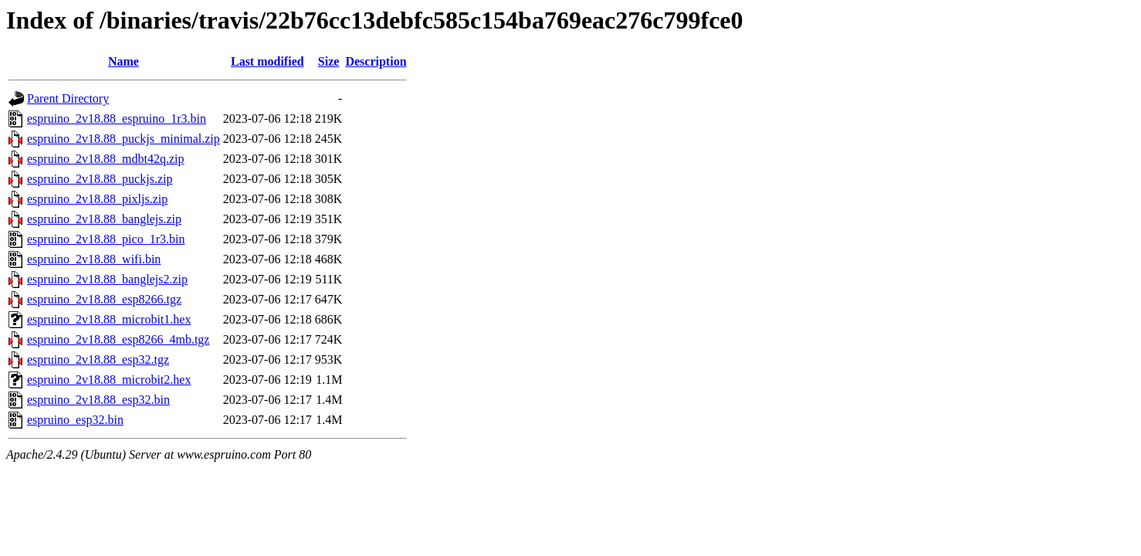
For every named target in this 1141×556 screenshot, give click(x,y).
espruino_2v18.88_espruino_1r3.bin (116, 118)
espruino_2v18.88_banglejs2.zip (107, 279)
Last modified (267, 61)
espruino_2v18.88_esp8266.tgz (104, 299)
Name (123, 61)
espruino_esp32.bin (75, 419)
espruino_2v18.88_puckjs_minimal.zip (123, 138)
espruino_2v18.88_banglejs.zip (104, 218)
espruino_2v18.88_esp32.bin (98, 399)
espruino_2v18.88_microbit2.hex (109, 379)
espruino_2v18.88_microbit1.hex (109, 319)
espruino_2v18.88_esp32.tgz (98, 359)
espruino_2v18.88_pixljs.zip (97, 198)
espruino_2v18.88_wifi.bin (94, 259)
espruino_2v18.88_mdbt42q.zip (106, 158)
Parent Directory (68, 98)
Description (375, 61)
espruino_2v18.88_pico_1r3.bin (106, 239)
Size (329, 61)
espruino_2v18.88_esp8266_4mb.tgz (118, 339)
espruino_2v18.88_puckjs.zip (99, 178)
